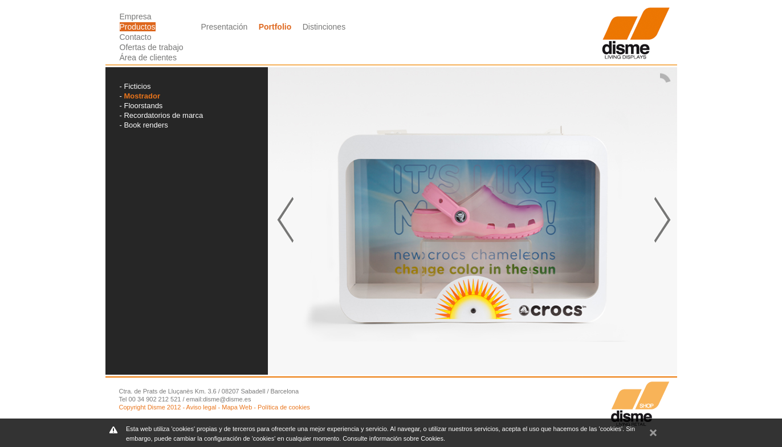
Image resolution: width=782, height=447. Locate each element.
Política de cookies (284, 407)
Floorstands (143, 105)
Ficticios (137, 86)
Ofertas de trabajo (152, 47)
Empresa (136, 16)
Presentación (224, 26)
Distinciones (324, 26)
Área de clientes (148, 57)
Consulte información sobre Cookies (393, 438)
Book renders (146, 125)
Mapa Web (237, 407)
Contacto (136, 37)
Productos (138, 26)
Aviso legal (201, 407)
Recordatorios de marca (163, 115)
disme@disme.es (227, 399)
